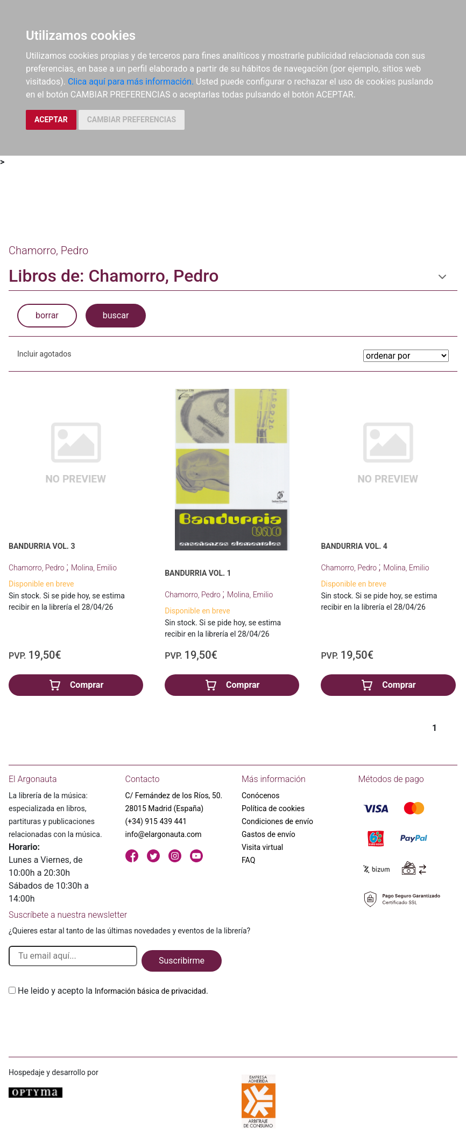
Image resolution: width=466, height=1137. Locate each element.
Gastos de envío (268, 834)
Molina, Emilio (94, 567)
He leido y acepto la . (113, 991)
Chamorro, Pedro (37, 567)
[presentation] (90, 1023)
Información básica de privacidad (150, 991)
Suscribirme (181, 960)
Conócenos (261, 795)
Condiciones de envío (277, 821)
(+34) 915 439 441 (156, 821)
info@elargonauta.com (163, 834)
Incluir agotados (44, 354)
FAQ (248, 860)
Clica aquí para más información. (131, 81)
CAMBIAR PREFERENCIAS (131, 119)
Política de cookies (273, 808)
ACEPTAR (51, 119)
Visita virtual (262, 847)
